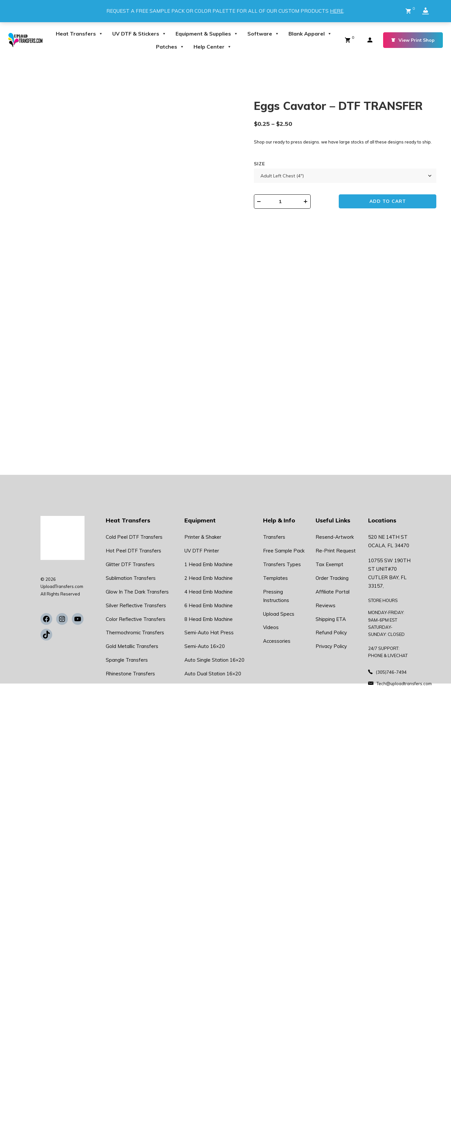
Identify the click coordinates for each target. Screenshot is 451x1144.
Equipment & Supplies (207, 33)
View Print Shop (413, 40)
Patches (170, 46)
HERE (336, 11)
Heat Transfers (79, 33)
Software (263, 33)
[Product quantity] (286, 201)
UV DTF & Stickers (139, 33)
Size (259, 164)
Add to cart (390, 202)
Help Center (213, 46)
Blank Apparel (310, 33)
